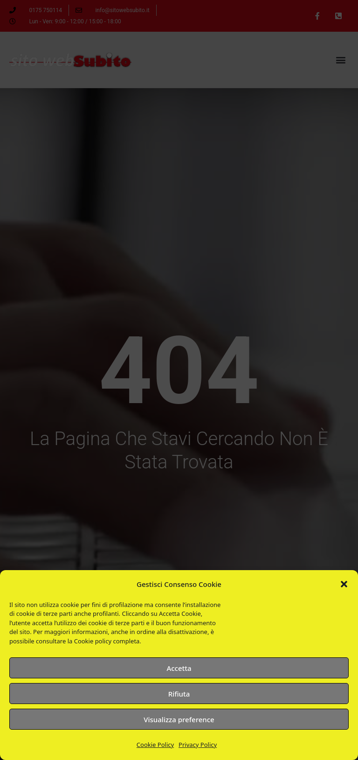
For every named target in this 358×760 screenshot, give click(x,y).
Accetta (178, 668)
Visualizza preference (179, 719)
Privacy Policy (198, 744)
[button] (344, 584)
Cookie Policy (155, 744)
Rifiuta (179, 693)
